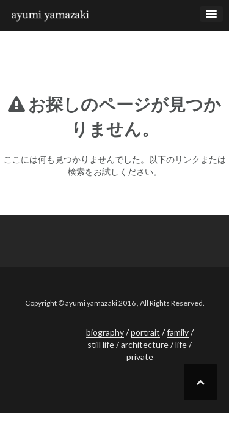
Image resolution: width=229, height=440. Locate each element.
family (178, 332)
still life (100, 344)
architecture (145, 344)
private (139, 356)
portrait (145, 332)
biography (105, 332)
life (181, 344)
